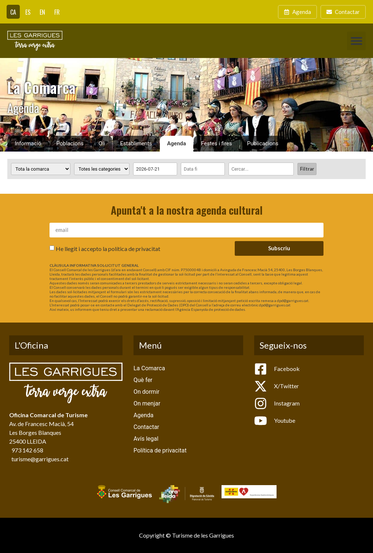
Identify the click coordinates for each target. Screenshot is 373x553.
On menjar (147, 403)
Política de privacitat (160, 450)
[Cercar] (261, 169)
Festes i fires (216, 143)
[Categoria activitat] (101, 169)
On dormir (147, 391)
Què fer (143, 379)
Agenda (176, 143)
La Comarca (149, 368)
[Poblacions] (40, 169)
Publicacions (263, 143)
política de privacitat (134, 248)
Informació (28, 143)
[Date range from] (155, 169)
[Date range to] (203, 169)
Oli (102, 143)
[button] (356, 41)
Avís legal (146, 438)
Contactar (146, 426)
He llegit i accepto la (108, 248)
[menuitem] (13, 12)
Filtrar (307, 169)
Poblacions (70, 143)
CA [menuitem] (13, 12)
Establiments (136, 143)
